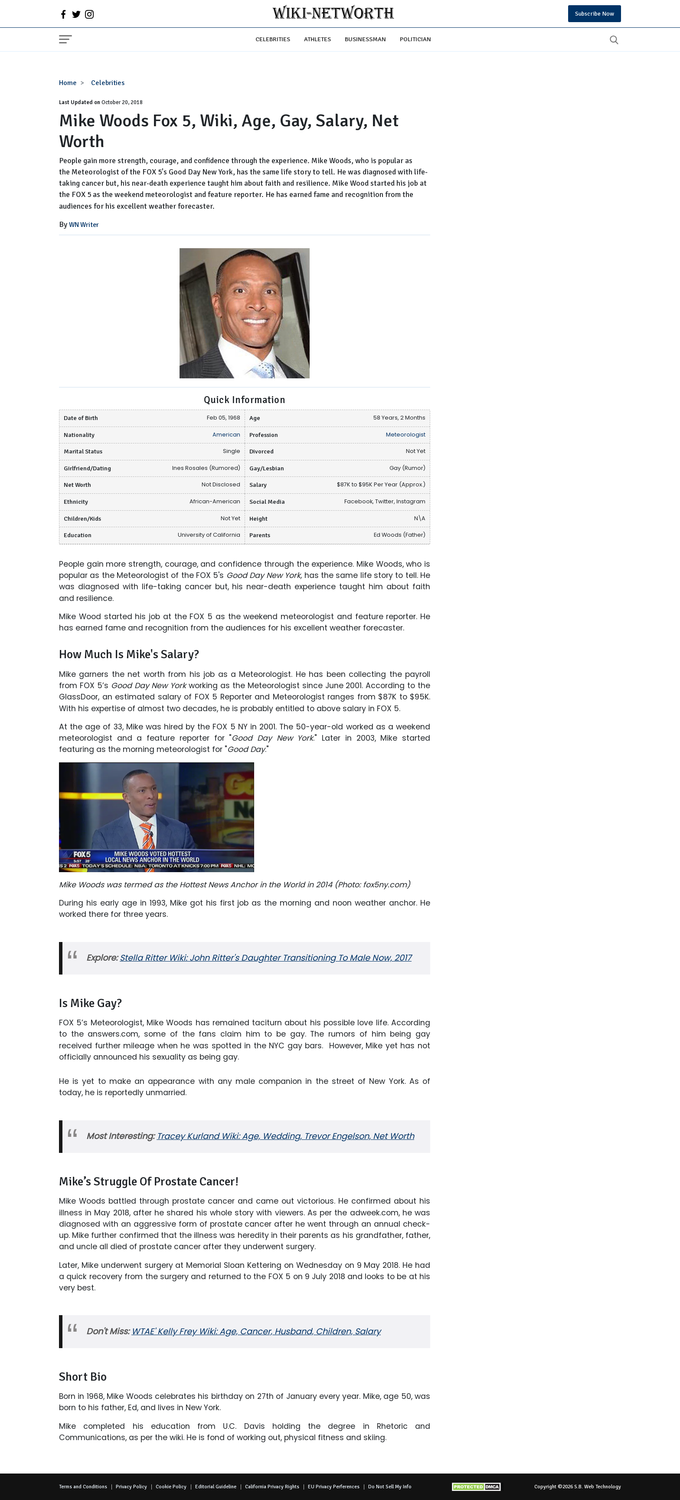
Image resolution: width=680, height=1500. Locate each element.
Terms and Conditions (83, 1487)
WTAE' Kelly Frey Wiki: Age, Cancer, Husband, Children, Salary (256, 1331)
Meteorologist (405, 434)
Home (68, 83)
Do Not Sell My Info (390, 1487)
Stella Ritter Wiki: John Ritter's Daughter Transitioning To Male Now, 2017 (266, 958)
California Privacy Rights (272, 1487)
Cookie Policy (171, 1487)
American (226, 434)
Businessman (365, 39)
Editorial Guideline (215, 1487)
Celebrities (272, 39)
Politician (415, 39)
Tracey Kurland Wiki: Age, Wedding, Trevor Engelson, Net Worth (285, 1136)
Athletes (317, 39)
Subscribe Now (594, 13)
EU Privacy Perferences (334, 1487)
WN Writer (84, 224)
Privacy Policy (131, 1487)
